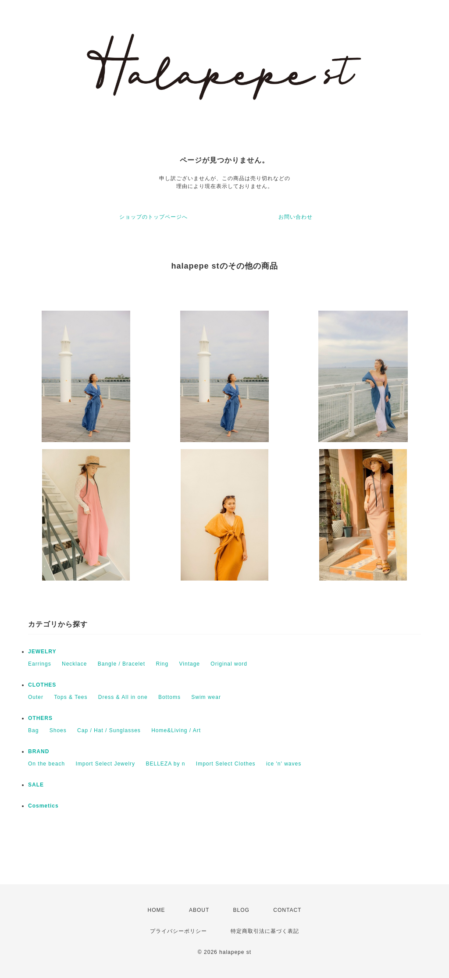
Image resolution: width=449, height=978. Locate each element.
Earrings (39, 664)
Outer (35, 697)
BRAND (38, 751)
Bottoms (169, 697)
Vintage (189, 664)
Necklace (74, 664)
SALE (36, 785)
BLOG (241, 910)
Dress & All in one (123, 697)
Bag (33, 730)
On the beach (46, 764)
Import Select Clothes (226, 764)
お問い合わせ (295, 217)
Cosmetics (43, 806)
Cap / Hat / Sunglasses (109, 730)
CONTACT (287, 910)
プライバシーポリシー (178, 931)
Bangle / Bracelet (121, 664)
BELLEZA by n (165, 764)
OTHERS (40, 718)
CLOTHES (42, 685)
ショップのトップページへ (153, 217)
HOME (156, 910)
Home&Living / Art (176, 730)
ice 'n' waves (283, 764)
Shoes (58, 730)
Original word (228, 664)
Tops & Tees (70, 697)
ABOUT (199, 910)
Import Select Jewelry (105, 764)
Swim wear (206, 697)
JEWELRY (42, 651)
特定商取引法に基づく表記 (265, 931)
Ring (162, 664)
